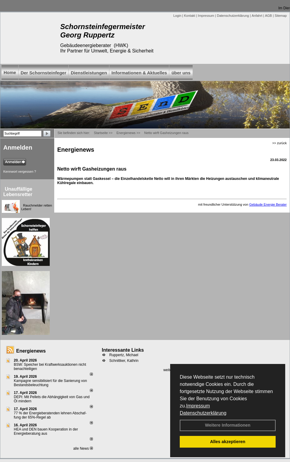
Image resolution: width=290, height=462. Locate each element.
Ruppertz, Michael (123, 355)
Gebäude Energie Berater (268, 204)
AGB (268, 15)
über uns (180, 72)
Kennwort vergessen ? (19, 171)
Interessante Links (123, 350)
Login (177, 15)
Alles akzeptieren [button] (227, 441)
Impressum (198, 405)
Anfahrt (257, 15)
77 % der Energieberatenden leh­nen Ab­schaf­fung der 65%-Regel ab (50, 415)
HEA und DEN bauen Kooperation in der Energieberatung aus (46, 431)
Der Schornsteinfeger (44, 72)
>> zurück (279, 143)
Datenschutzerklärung (203, 413)
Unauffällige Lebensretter (17, 191)
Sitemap (281, 15)
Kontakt (189, 15)
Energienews (31, 350)
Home (10, 72)
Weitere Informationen (227, 425)
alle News (83, 448)
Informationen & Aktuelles (139, 72)
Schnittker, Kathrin (123, 361)
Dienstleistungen (89, 72)
